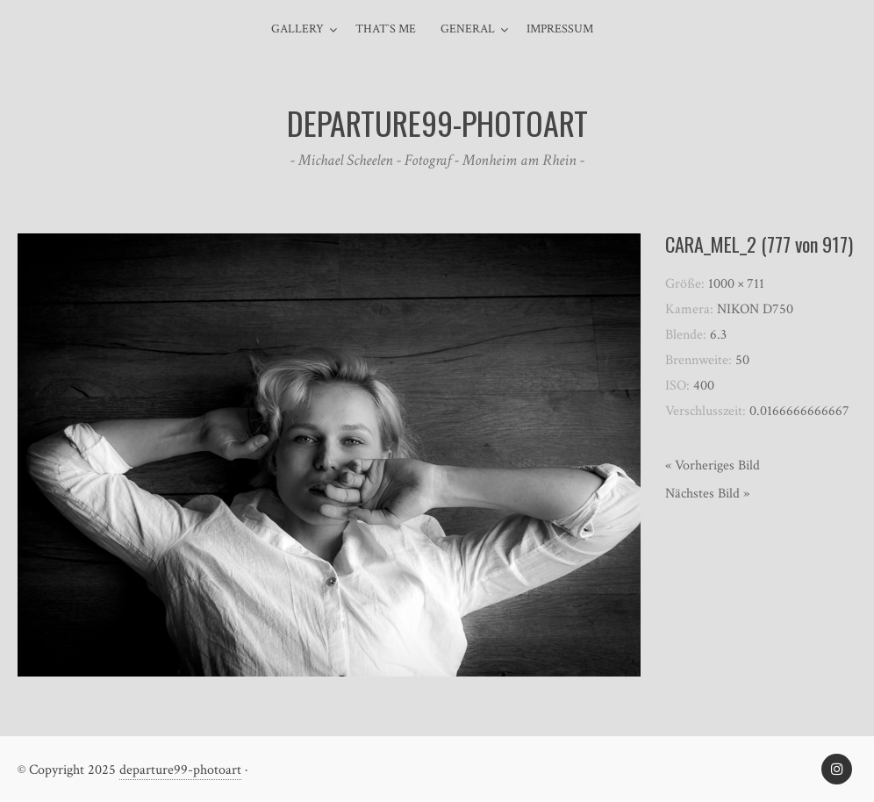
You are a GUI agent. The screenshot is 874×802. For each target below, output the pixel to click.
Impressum (560, 29)
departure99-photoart (180, 770)
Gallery (297, 29)
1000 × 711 (736, 284)
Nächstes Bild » (707, 493)
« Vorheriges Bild (712, 465)
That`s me (385, 29)
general (468, 29)
